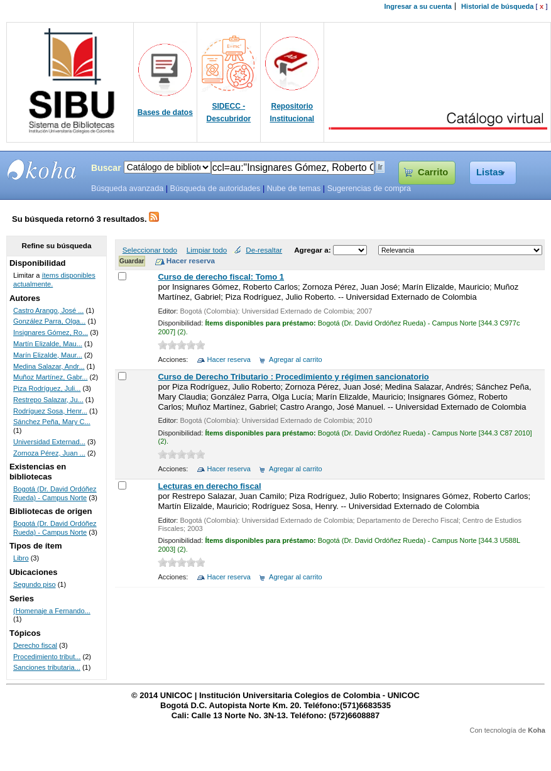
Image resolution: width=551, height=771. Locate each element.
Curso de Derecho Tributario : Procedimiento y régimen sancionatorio (293, 376)
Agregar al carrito (295, 359)
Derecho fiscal (35, 645)
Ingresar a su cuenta (418, 6)
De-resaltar (264, 250)
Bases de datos (165, 112)
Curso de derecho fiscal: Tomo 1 (221, 277)
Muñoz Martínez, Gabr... (50, 377)
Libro (21, 558)
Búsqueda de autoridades (215, 188)
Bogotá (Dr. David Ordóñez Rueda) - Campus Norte (55, 493)
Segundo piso (34, 584)
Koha (536, 730)
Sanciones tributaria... (46, 667)
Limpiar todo (207, 250)
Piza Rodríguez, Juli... (46, 388)
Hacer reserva (229, 359)
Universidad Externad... (49, 442)
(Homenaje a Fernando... (51, 611)
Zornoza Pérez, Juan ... (49, 453)
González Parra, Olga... (49, 321)
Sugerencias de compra (369, 188)
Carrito (433, 172)
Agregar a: (313, 250)
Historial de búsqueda (497, 6)
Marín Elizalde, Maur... (47, 355)
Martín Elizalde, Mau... (47, 343)
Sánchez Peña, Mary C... (51, 421)
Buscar (106, 168)
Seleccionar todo (150, 250)
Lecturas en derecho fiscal (209, 486)
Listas (489, 172)
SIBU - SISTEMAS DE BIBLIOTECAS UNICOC (42, 169)
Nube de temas (294, 188)
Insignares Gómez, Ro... (50, 332)
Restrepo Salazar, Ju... (48, 399)
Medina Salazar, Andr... (49, 366)
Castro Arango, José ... (48, 310)
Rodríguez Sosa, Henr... (50, 411)
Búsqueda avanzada (127, 188)
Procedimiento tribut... (46, 656)
